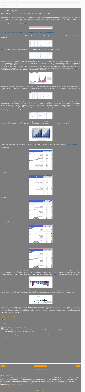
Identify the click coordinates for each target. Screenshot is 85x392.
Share (3, 319)
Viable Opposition (11, 5)
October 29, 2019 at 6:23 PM (18, 327)
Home (40, 366)
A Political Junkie (7, 375)
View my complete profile (7, 387)
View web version (40, 369)
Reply (6, 337)
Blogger (44, 390)
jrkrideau (7, 327)
